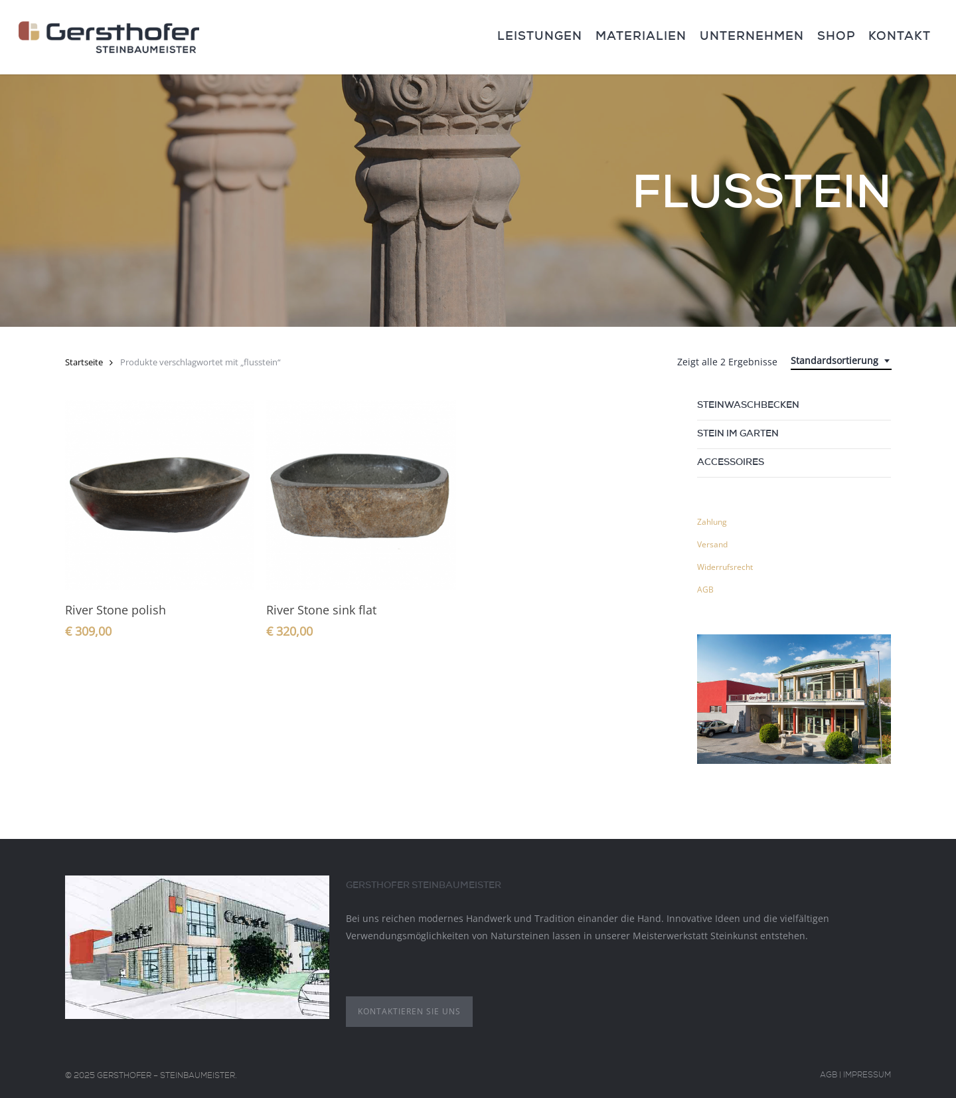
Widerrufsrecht (725, 567)
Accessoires (730, 463)
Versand (712, 544)
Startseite (84, 362)
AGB (705, 589)
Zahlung (712, 521)
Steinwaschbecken (748, 406)
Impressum (867, 1076)
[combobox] (841, 361)
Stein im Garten (738, 434)
